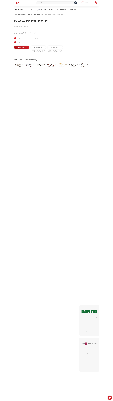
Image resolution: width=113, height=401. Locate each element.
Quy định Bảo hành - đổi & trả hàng (52, 374)
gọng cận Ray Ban (24, 113)
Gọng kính (62, 9)
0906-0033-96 (21, 384)
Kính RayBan (41, 10)
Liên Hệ (45, 368)
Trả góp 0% (38, 47)
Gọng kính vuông (20, 208)
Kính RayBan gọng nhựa (48, 204)
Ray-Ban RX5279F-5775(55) (25, 75)
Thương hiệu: (22, 26)
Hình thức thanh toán (49, 372)
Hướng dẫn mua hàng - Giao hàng (52, 370)
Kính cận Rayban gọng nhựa (65, 204)
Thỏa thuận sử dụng (78, 370)
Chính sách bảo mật (78, 368)
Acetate (89, 78)
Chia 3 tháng (55, 47)
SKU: (15, 26)
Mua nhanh (21, 47)
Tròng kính (73, 9)
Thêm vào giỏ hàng (32, 32)
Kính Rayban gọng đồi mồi (31, 204)
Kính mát (52, 9)
